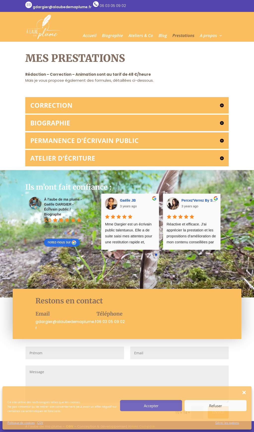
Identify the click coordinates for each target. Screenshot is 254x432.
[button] (244, 392)
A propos (208, 36)
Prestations (183, 36)
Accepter (151, 405)
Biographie (112, 36)
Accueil (89, 36)
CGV (40, 423)
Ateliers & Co (140, 36)
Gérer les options (227, 423)
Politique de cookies (21, 423)
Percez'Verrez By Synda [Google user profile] (201, 200)
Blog (163, 36)
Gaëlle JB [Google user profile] (128, 200)
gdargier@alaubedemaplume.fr (62, 6)
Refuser (215, 405)
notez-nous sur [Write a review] (62, 242)
